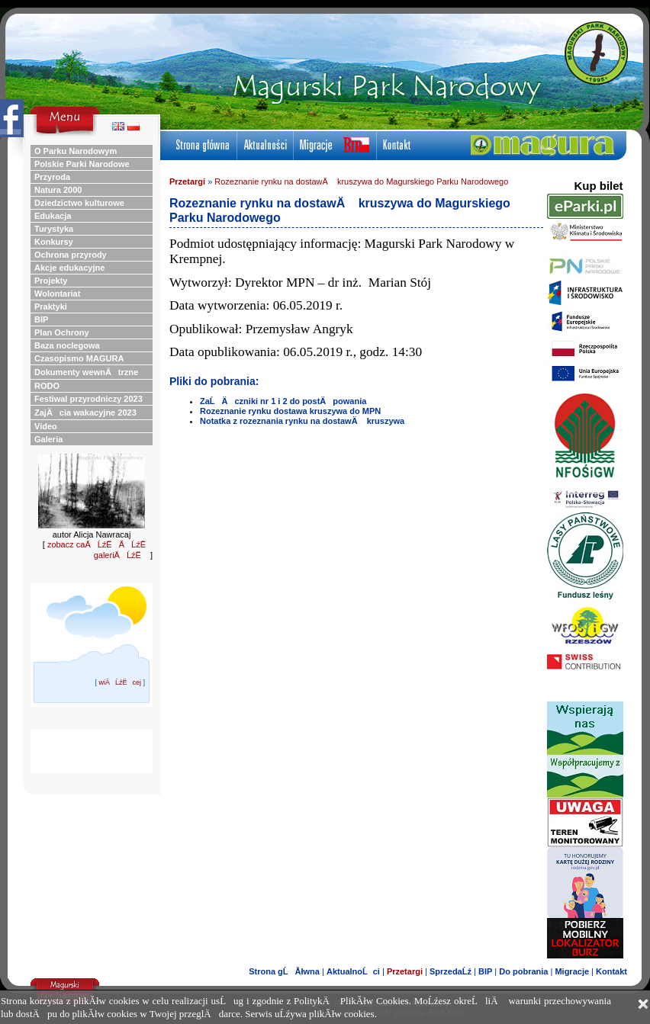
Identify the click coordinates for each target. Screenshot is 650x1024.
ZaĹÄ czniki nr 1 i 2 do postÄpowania (283, 401)
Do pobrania (523, 971)
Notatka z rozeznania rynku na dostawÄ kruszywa (302, 420)
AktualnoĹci (353, 971)
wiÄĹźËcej (119, 682)
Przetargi (187, 181)
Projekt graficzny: (415, 1012)
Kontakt (611, 971)
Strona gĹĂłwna (284, 971)
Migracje (572, 971)
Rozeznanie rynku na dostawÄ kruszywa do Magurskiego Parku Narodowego (361, 181)
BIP (485, 971)
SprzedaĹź (450, 971)
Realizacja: (319, 1012)
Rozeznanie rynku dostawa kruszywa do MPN (290, 411)
